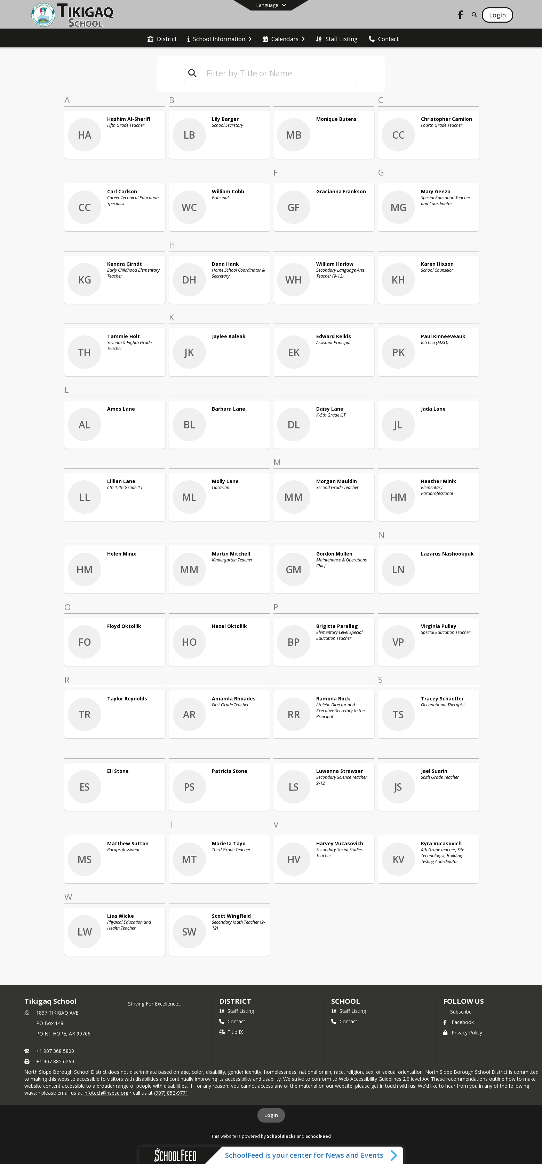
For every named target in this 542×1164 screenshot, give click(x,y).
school (345, 1001)
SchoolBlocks (281, 1136)
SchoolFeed (318, 1136)
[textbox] (279, 73)
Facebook (458, 1022)
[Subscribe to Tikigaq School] (457, 1011)
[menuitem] (162, 38)
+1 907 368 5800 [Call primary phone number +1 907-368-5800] (55, 1051)
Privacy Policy (462, 1032)
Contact (232, 1021)
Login (271, 1115)
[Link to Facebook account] (460, 16)
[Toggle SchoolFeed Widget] (394, 1155)
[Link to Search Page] (473, 14)
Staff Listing (236, 1011)
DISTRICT (235, 1001)
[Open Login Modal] (497, 15)
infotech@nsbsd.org (105, 1092)
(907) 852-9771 (171, 1092)
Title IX (231, 1032)
